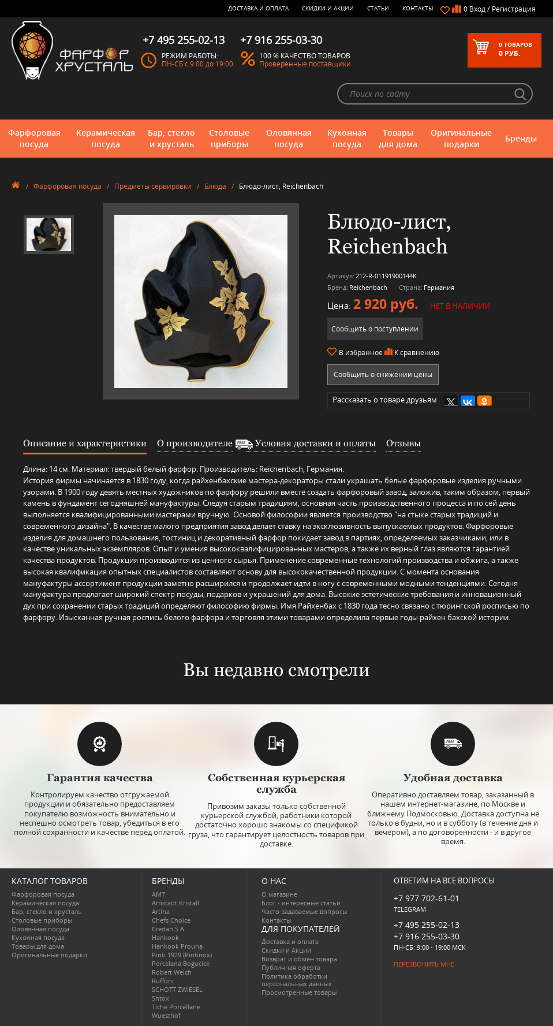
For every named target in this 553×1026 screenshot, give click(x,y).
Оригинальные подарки (461, 138)
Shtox (160, 998)
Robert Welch (172, 972)
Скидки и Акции (328, 8)
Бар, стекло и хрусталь (171, 138)
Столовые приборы (229, 138)
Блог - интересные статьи (301, 902)
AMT (158, 894)
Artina (161, 911)
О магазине (279, 894)
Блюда (215, 186)
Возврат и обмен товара (299, 958)
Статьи (378, 8)
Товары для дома (398, 138)
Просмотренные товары (299, 992)
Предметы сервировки (153, 186)
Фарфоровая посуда (34, 138)
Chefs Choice (171, 920)
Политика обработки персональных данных (296, 980)
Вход (477, 9)
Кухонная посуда (347, 138)
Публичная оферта (290, 967)
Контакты (418, 8)
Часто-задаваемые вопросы (304, 911)
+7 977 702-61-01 (426, 898)
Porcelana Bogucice (181, 963)
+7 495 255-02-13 (426, 924)
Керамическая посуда (105, 138)
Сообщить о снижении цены (383, 374)
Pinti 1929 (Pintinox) (182, 954)
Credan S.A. (169, 928)
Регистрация (514, 9)
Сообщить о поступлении (375, 329)
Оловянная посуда (289, 138)
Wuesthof (166, 1015)
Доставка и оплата (258, 8)
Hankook (165, 937)
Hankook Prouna (177, 946)
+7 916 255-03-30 (426, 936)
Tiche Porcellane (176, 1006)
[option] (48, 235)
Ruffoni (163, 980)
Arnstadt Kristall (175, 902)
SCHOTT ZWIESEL (177, 989)
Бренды (521, 138)
